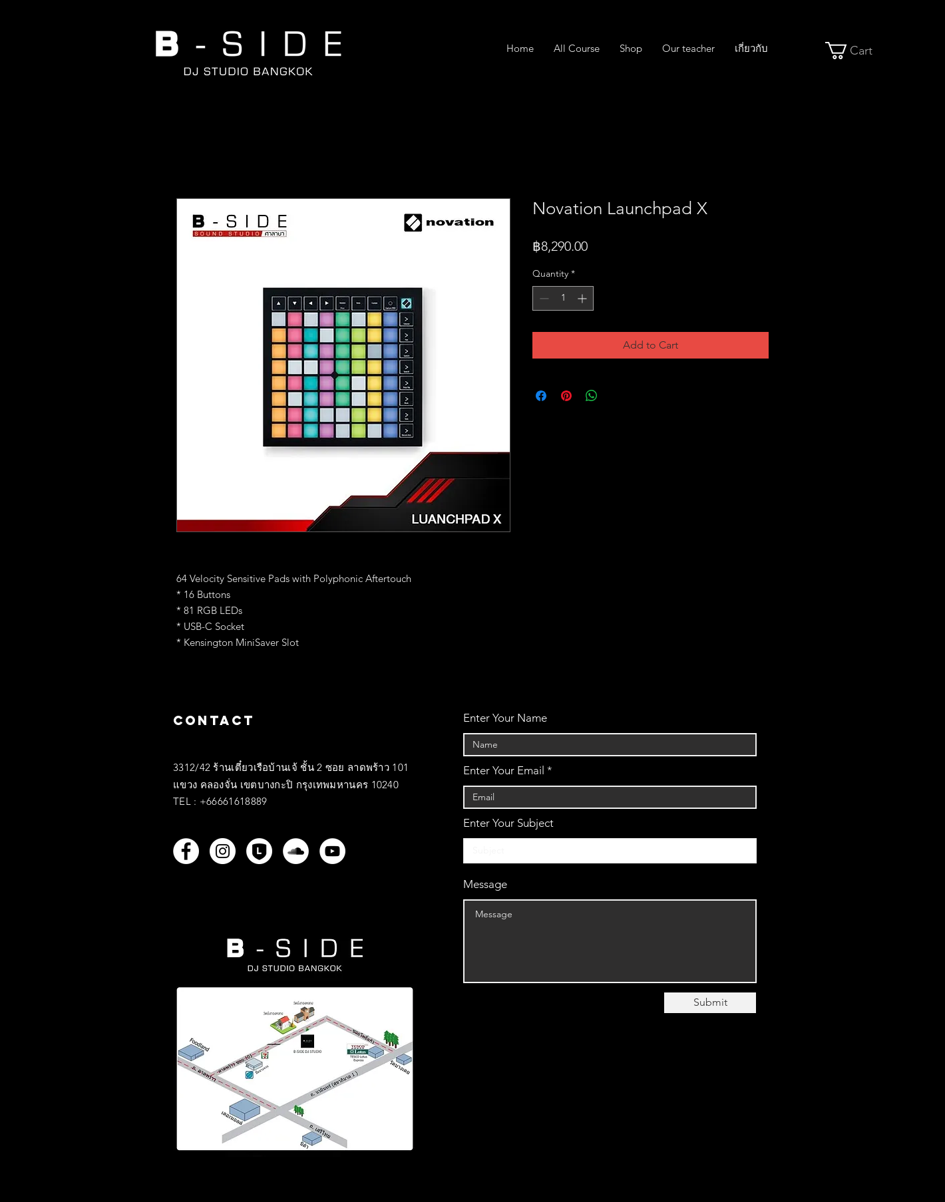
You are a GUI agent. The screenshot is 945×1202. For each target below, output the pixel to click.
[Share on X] (617, 396)
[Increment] (583, 298)
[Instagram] (223, 851)
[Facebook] (186, 851)
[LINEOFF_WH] (259, 851)
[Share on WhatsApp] (592, 396)
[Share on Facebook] (541, 396)
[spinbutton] (563, 298)
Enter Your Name (505, 718)
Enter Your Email (503, 770)
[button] (857, 50)
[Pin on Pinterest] (566, 396)
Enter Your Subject (508, 823)
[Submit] (710, 1002)
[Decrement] (542, 298)
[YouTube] (332, 851)
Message (485, 884)
